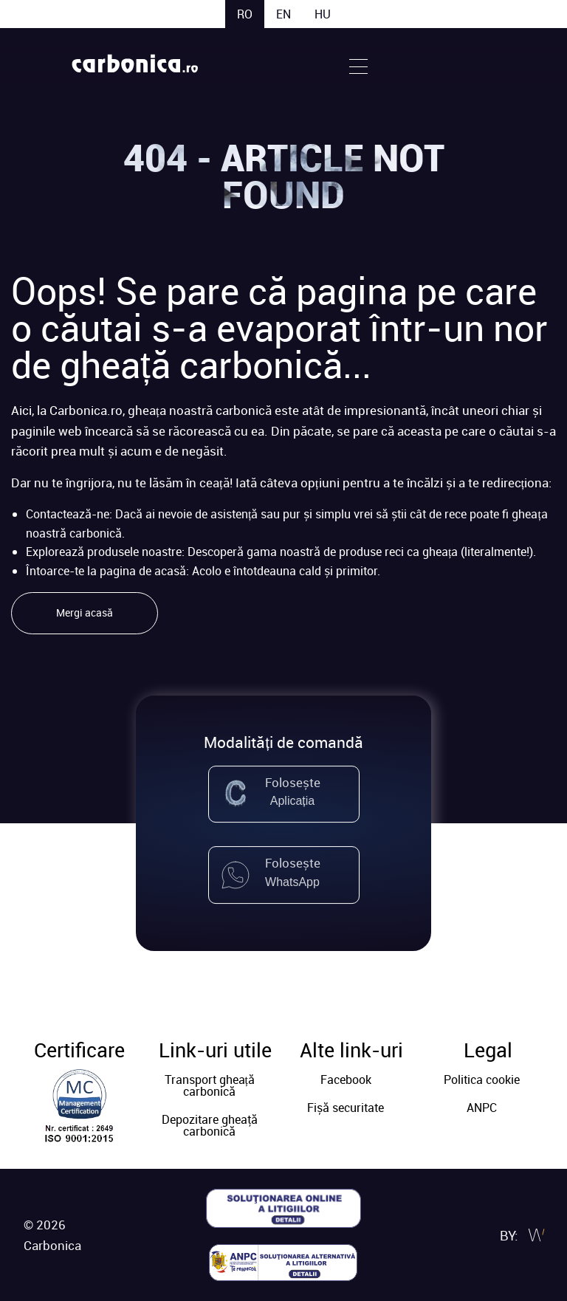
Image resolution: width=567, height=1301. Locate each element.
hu (323, 14)
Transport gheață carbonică (210, 1085)
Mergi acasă (84, 612)
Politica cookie (482, 1079)
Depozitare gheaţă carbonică (210, 1125)
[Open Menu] (358, 65)
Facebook (345, 1079)
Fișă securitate (345, 1107)
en (283, 14)
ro (244, 14)
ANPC (482, 1107)
